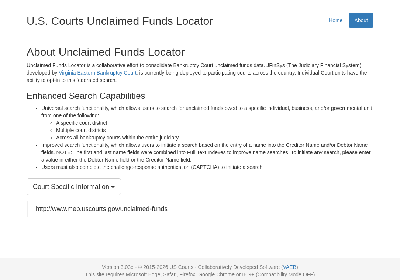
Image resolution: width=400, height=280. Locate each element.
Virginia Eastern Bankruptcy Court (98, 73)
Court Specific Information (74, 186)
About (361, 20)
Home (335, 20)
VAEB (289, 267)
